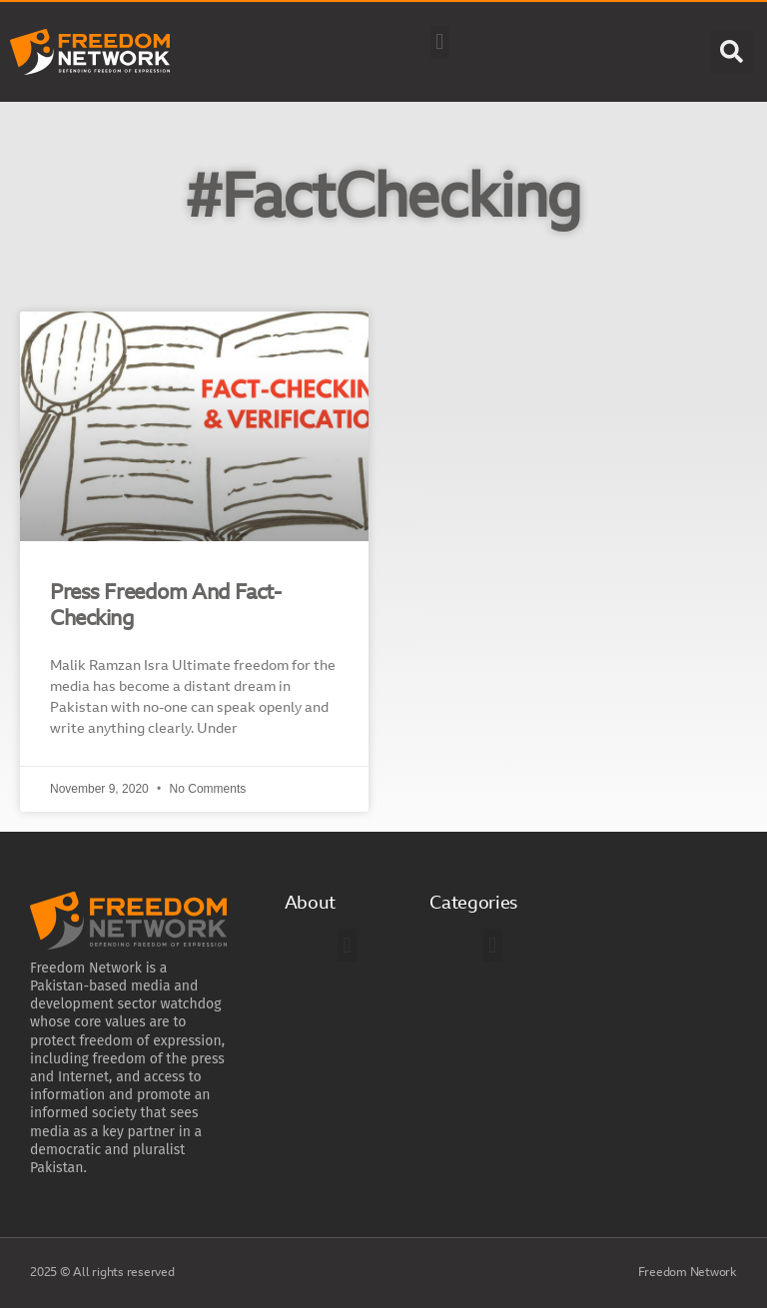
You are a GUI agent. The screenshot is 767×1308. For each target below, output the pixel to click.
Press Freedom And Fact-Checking (165, 606)
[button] (439, 42)
